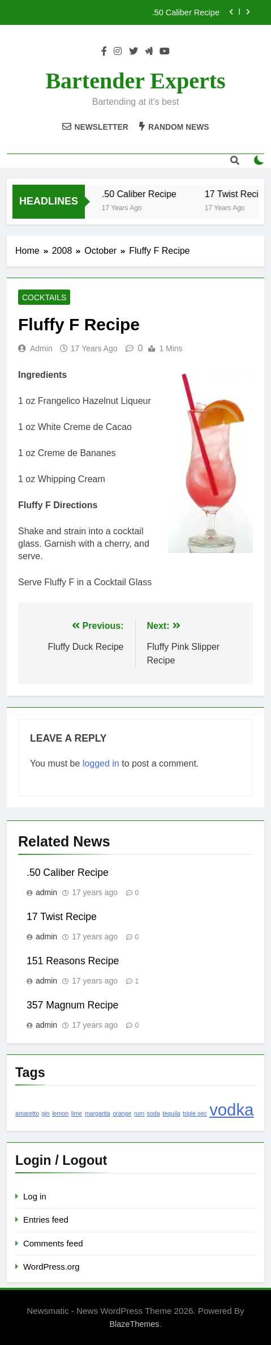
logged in (101, 763)
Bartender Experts (135, 80)
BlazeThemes (134, 1324)
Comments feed (53, 1243)
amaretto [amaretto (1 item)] (27, 1113)
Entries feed (45, 1219)
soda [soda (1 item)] (153, 1113)
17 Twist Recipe (62, 916)
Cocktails (44, 297)
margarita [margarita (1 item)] (97, 1113)
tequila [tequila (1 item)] (171, 1113)
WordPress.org (51, 1266)
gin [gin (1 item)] (46, 1113)
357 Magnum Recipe (72, 1005)
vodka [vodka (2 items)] (231, 1109)
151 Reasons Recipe (73, 961)
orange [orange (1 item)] (122, 1113)
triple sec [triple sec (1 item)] (195, 1113)
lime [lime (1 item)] (77, 1113)
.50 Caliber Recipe (186, 12)
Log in (34, 1196)
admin (41, 348)
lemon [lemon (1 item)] (60, 1113)
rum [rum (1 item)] (139, 1113)
